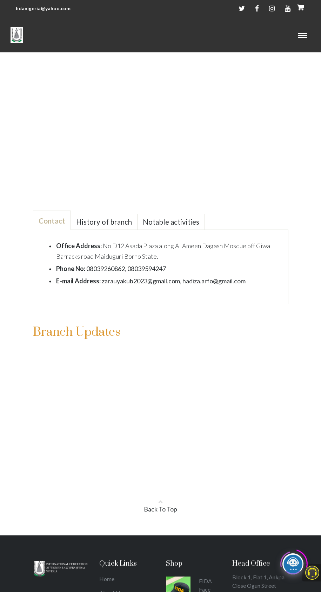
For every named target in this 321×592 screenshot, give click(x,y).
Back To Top (160, 509)
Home (150, 118)
